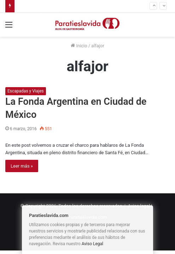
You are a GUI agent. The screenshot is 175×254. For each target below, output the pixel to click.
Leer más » (22, 166)
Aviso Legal (92, 243)
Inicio (79, 45)
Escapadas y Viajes (25, 91)
